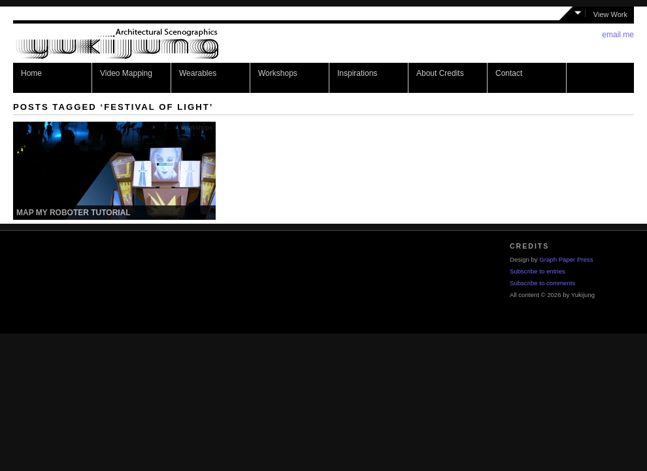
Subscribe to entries (537, 271)
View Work (610, 14)
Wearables (197, 73)
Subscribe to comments (542, 283)
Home (31, 73)
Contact (508, 73)
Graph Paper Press (566, 259)
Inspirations (357, 73)
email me (618, 34)
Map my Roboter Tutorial (73, 212)
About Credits (440, 73)
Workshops (277, 73)
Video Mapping (126, 73)
